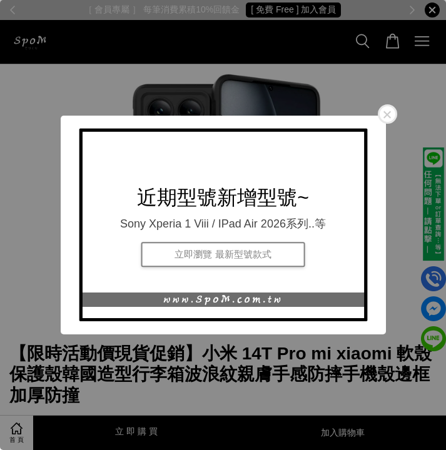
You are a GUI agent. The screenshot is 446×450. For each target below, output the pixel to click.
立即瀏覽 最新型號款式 (223, 254)
